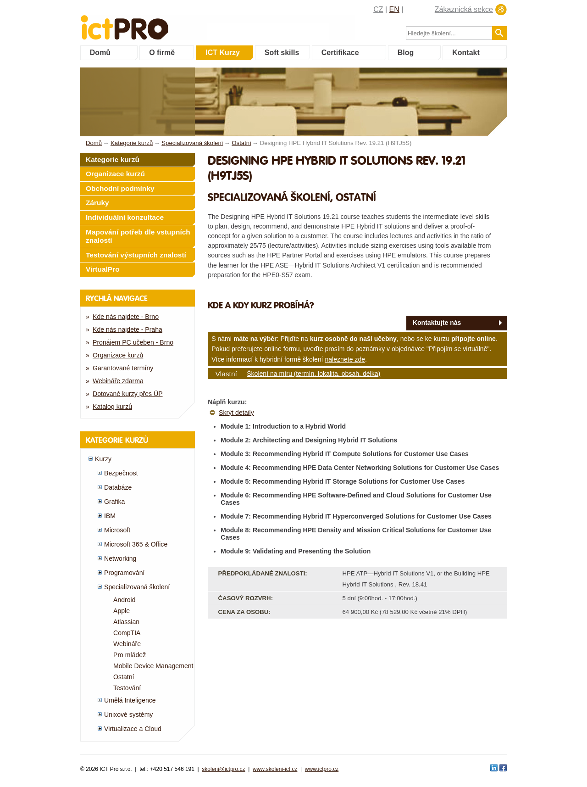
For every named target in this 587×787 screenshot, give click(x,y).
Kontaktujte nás (437, 322)
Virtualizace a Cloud (132, 728)
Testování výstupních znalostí (136, 255)
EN (394, 9)
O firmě (162, 52)
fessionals (155, 22)
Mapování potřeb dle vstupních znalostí (138, 236)
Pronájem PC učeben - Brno (133, 342)
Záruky (97, 203)
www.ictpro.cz (321, 769)
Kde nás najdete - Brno (126, 316)
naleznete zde (345, 359)
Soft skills (282, 52)
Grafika (114, 501)
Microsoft (117, 530)
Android (124, 599)
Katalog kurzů (112, 406)
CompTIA (126, 632)
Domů (100, 52)
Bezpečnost (121, 473)
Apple (121, 610)
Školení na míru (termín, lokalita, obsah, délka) (313, 373)
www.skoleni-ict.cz (275, 769)
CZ (378, 9)
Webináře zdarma (118, 381)
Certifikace (340, 52)
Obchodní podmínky (120, 188)
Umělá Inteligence (130, 700)
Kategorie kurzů (112, 159)
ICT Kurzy (222, 52)
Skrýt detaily (236, 412)
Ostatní (123, 677)
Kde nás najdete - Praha (127, 329)
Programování (124, 572)
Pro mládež (129, 655)
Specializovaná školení (137, 587)
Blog (406, 52)
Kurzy (103, 459)
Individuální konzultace (125, 217)
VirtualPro (103, 269)
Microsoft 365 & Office (135, 544)
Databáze (118, 487)
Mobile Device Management (153, 666)
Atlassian (126, 621)
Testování (127, 688)
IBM (110, 515)
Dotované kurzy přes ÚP (128, 393)
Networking (120, 558)
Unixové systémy (128, 714)
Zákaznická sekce (464, 9)
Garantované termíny (123, 368)
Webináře (127, 643)
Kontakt (466, 52)
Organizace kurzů (115, 174)
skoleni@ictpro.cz (223, 769)
